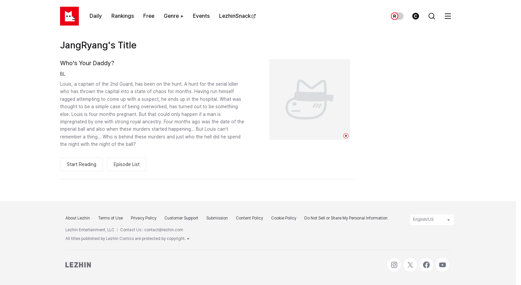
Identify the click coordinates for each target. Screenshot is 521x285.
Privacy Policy (143, 218)
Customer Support (181, 218)
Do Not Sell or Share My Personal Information (345, 218)
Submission (217, 218)
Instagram (394, 261)
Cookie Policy (283, 218)
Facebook (426, 261)
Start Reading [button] (81, 164)
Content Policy (249, 218)
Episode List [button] (127, 164)
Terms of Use (110, 218)
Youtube (442, 261)
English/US (432, 219)
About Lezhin (77, 218)
